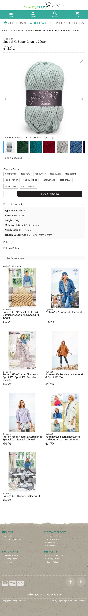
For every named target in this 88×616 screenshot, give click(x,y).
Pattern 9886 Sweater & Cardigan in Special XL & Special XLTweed (22, 438)
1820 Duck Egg (30, 180)
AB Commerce (80, 601)
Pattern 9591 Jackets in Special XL (64, 312)
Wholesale (50, 546)
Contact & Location (11, 539)
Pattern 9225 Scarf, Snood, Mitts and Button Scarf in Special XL (62, 438)
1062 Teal (25, 174)
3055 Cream (65, 180)
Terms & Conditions (54, 555)
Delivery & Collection (54, 536)
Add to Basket (50, 193)
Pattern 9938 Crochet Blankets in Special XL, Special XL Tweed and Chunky (20, 377)
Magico (60, 601)
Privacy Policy (52, 559)
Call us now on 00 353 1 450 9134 (44, 594)
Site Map (7, 562)
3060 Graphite (28, 186)
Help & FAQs (51, 542)
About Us (7, 536)
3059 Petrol (11, 186)
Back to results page (15, 258)
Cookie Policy (51, 562)
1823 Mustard (48, 180)
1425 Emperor (11, 180)
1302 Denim (70, 174)
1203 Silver (55, 174)
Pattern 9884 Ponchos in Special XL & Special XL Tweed (64, 376)
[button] (82, 61)
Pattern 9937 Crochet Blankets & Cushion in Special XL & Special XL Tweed (21, 315)
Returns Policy (52, 539)
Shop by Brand (9, 559)
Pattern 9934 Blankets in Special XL (21, 496)
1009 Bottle (11, 174)
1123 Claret (40, 174)
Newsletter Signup (11, 555)
